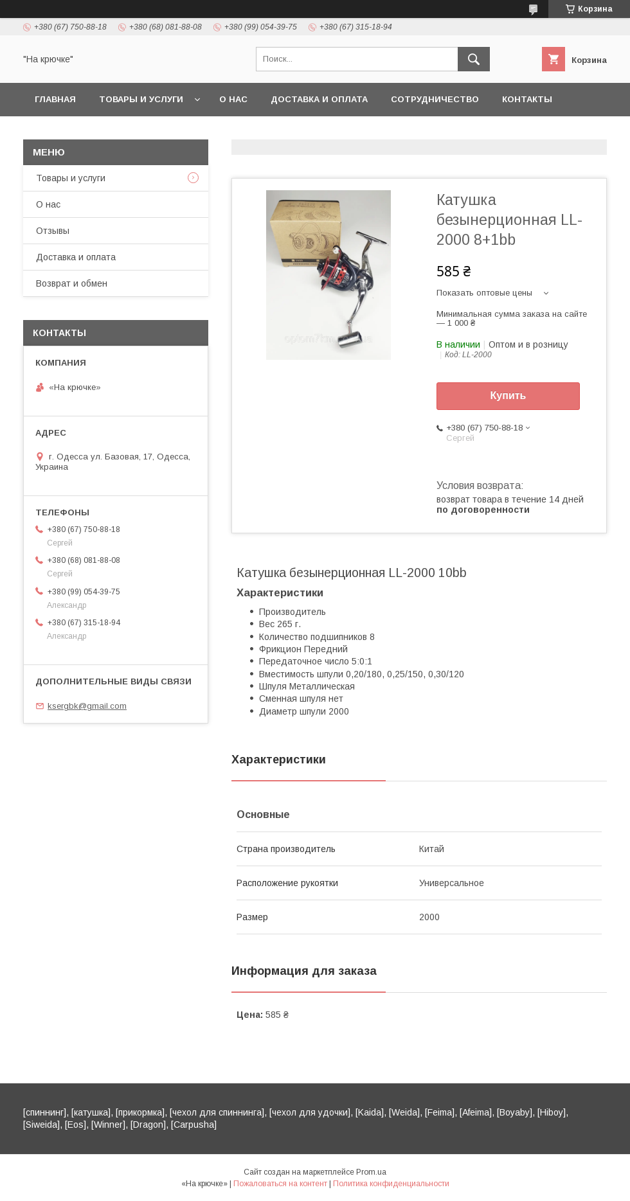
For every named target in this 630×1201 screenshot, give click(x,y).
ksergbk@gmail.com (87, 706)
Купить (508, 395)
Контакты (527, 99)
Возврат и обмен (71, 283)
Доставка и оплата (319, 99)
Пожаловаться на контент (280, 1183)
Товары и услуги (141, 99)
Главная (55, 99)
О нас (233, 99)
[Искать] (474, 59)
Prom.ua (371, 1172)
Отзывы (52, 231)
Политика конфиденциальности (391, 1183)
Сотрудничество (435, 99)
